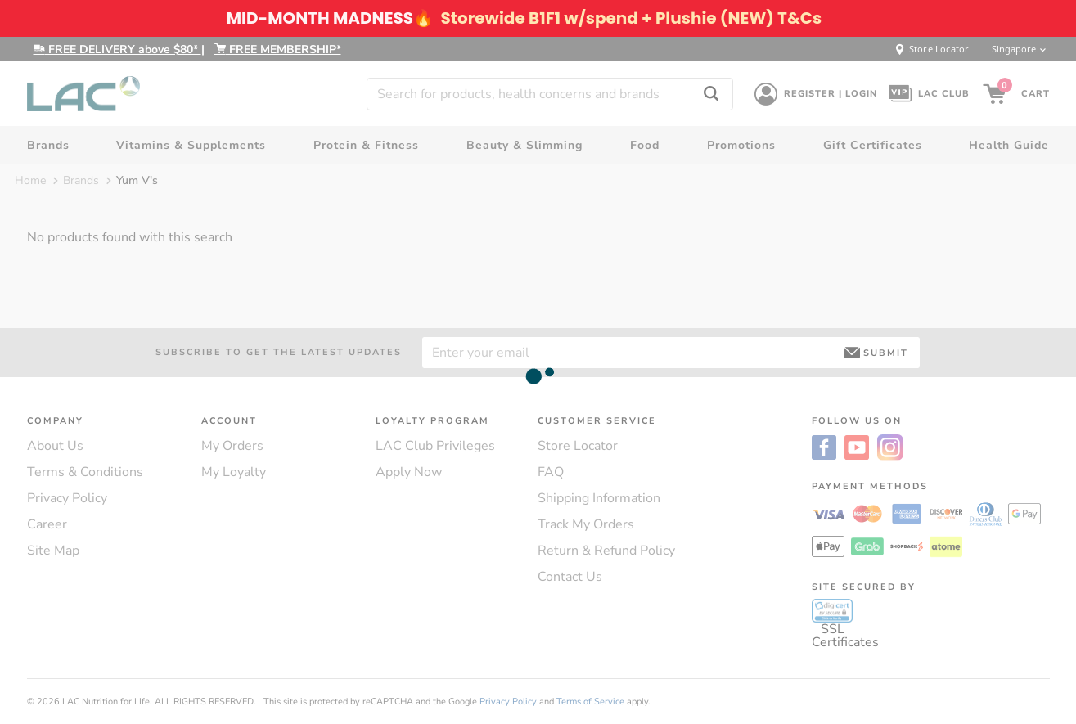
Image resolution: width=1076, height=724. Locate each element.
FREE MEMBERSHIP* (277, 49)
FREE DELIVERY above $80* (117, 49)
